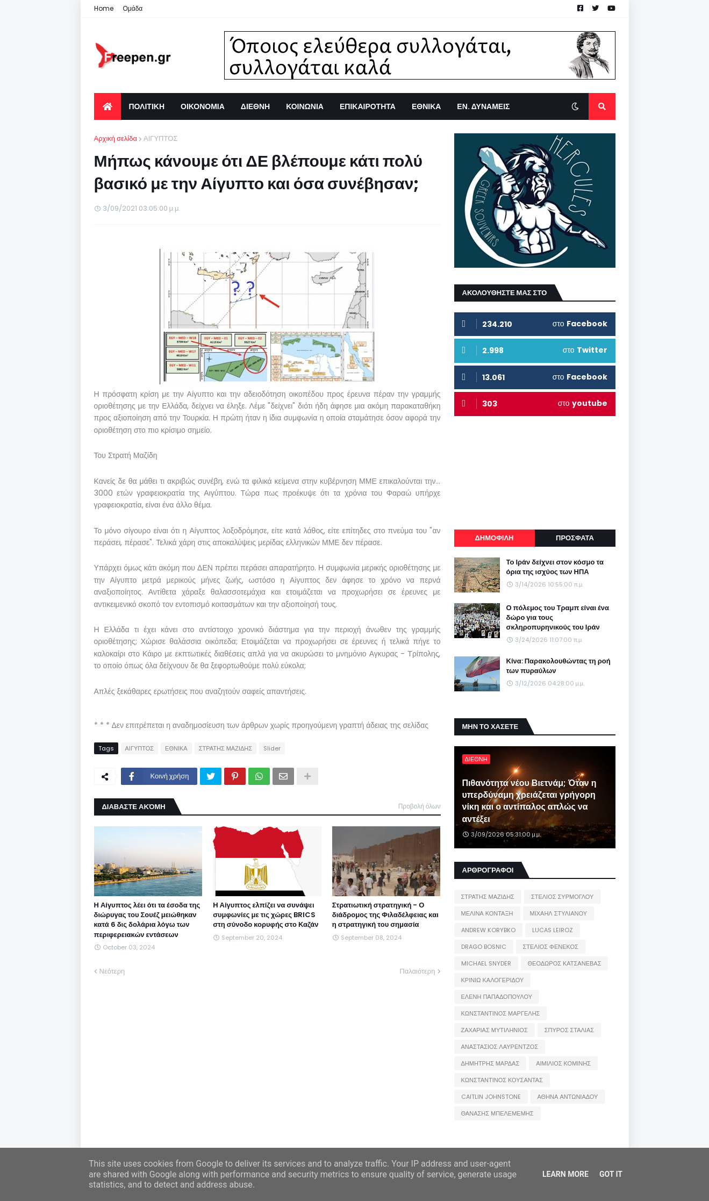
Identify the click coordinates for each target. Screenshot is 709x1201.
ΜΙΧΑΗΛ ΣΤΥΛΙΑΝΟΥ (558, 913)
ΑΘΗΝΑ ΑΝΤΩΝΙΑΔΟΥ (568, 1096)
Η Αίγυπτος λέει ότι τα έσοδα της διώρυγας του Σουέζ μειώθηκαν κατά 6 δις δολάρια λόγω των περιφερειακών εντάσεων (147, 920)
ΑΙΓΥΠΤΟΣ (160, 138)
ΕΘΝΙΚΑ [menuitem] (426, 106)
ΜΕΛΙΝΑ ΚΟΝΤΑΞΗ (487, 913)
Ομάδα (133, 8)
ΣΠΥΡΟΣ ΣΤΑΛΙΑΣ (569, 1030)
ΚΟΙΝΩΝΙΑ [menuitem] (305, 106)
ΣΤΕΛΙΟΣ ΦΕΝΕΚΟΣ (550, 946)
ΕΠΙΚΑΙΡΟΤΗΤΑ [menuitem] (368, 106)
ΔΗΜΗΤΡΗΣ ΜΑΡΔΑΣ (490, 1063)
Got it (610, 1174)
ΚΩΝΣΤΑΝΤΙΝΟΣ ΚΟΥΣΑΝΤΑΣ (502, 1080)
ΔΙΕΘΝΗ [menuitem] (255, 106)
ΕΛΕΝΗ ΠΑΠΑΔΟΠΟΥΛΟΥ (496, 996)
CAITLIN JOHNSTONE (491, 1096)
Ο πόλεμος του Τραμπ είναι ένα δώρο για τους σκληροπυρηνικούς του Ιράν (558, 617)
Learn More (565, 1174)
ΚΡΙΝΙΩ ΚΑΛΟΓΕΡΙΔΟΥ (492, 980)
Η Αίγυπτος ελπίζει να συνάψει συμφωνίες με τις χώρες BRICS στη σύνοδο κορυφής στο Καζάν (265, 915)
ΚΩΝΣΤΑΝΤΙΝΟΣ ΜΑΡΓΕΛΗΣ (500, 1013)
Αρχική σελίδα (115, 138)
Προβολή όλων (419, 806)
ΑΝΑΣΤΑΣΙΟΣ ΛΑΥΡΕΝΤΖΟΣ (500, 1046)
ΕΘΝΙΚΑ (176, 748)
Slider (272, 748)
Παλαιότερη (417, 971)
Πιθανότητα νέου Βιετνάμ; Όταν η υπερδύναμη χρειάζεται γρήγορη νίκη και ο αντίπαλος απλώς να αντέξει (529, 801)
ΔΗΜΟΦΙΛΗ (494, 538)
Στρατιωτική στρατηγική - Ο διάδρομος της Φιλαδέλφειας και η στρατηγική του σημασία (385, 915)
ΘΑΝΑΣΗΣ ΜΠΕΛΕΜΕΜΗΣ (497, 1113)
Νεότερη (112, 971)
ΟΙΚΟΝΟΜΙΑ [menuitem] (203, 106)
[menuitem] (107, 106)
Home (103, 8)
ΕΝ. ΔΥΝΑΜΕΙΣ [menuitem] (483, 106)
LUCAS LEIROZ (552, 930)
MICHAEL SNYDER (486, 963)
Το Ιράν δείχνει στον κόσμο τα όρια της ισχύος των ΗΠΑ (555, 567)
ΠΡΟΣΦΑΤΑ (575, 538)
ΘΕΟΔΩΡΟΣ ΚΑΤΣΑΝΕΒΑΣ (564, 963)
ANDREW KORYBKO (488, 930)
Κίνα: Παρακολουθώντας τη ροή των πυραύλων (558, 666)
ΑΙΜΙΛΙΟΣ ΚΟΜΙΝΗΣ (563, 1063)
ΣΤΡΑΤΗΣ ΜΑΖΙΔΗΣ (225, 748)
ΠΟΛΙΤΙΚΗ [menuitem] (147, 106)
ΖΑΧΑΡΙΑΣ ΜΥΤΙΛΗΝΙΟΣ (494, 1030)
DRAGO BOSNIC (483, 946)
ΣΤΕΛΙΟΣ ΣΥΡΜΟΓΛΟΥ (562, 896)
